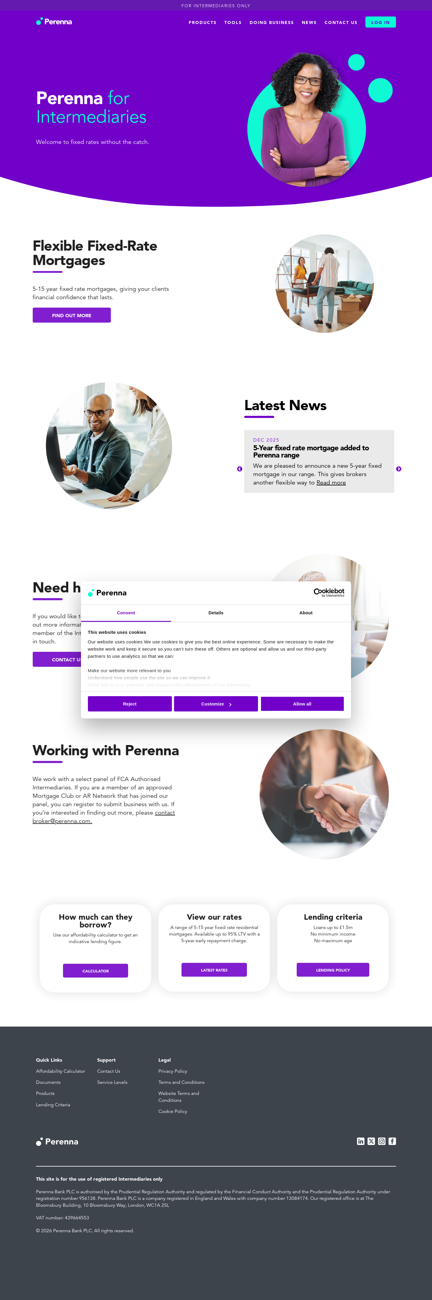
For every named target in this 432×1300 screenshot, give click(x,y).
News (309, 22)
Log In (380, 22)
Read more (331, 482)
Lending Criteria (53, 1105)
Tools (233, 22)
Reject (129, 703)
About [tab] (306, 612)
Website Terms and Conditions (178, 1096)
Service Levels (112, 1082)
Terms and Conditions (181, 1082)
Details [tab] (216, 612)
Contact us (341, 22)
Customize (216, 703)
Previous (240, 469)
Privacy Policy (172, 1071)
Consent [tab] (126, 612)
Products (203, 22)
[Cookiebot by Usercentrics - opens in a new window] (318, 593)
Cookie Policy (172, 1111)
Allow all (302, 703)
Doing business (272, 22)
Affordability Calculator (60, 1071)
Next (399, 469)
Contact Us (108, 1071)
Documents (48, 1082)
